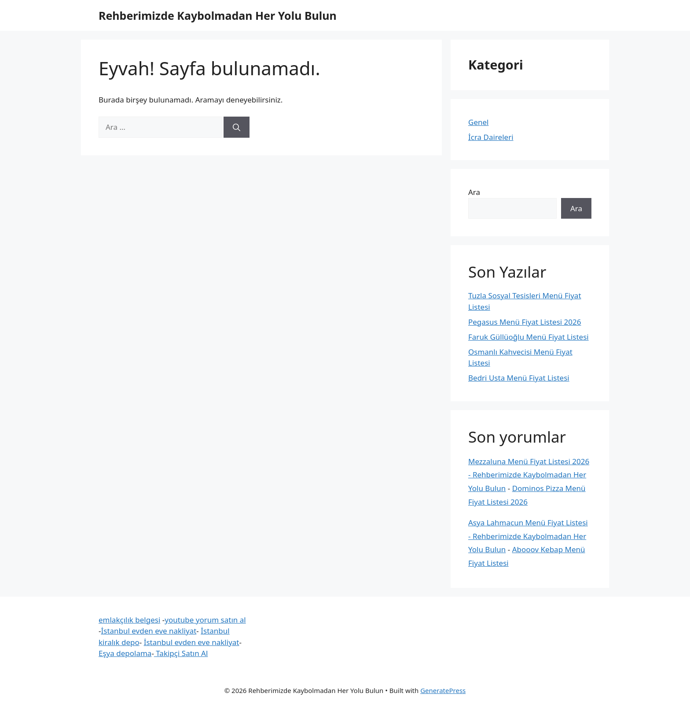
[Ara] (237, 127)
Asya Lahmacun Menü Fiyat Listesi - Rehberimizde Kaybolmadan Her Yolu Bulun (528, 535)
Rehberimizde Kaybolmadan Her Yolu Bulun (218, 15)
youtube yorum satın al (205, 620)
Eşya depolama (125, 653)
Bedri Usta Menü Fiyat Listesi (518, 378)
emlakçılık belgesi (129, 620)
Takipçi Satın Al (181, 653)
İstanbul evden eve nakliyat (148, 631)
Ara (474, 192)
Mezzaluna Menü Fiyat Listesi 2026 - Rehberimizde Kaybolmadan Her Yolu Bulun (528, 474)
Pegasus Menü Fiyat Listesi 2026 (524, 322)
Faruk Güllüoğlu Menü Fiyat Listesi (528, 337)
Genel (478, 122)
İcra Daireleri (491, 137)
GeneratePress (443, 690)
